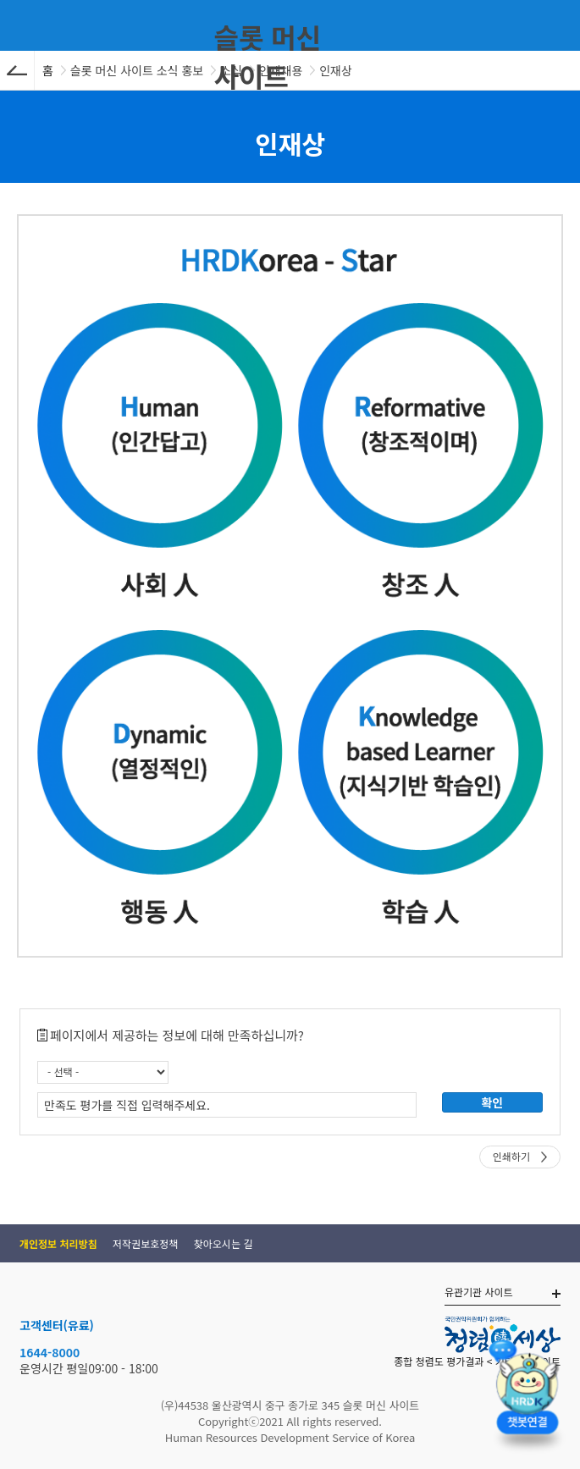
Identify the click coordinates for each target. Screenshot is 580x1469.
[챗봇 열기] (527, 1397)
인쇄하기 (511, 1156)
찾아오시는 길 (223, 1243)
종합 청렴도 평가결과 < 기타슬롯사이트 (477, 1361)
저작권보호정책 (145, 1243)
